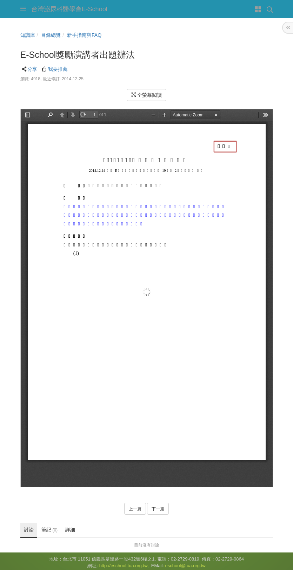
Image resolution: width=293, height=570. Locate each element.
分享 (32, 69)
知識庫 (27, 35)
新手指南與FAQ (84, 35)
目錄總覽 (51, 35)
